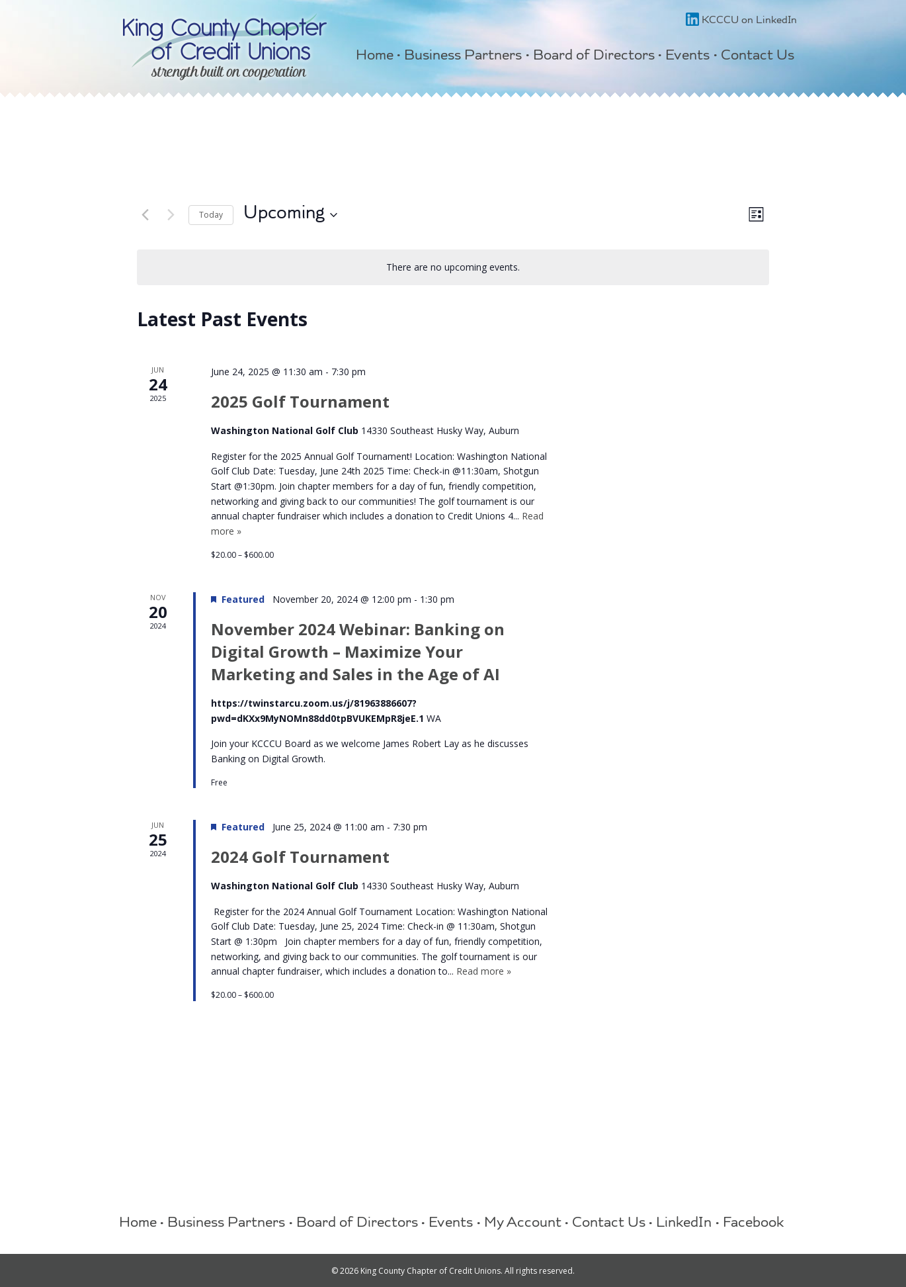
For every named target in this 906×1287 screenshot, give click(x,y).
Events (687, 56)
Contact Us (757, 56)
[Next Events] (171, 215)
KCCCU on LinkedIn (741, 21)
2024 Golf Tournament (300, 856)
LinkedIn (684, 1224)
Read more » (483, 971)
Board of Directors (594, 56)
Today (211, 214)
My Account (522, 1224)
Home (374, 56)
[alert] (453, 267)
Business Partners (463, 56)
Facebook (753, 1224)
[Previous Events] (145, 215)
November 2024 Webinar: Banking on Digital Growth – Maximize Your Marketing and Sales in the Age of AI (358, 651)
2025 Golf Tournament (300, 401)
